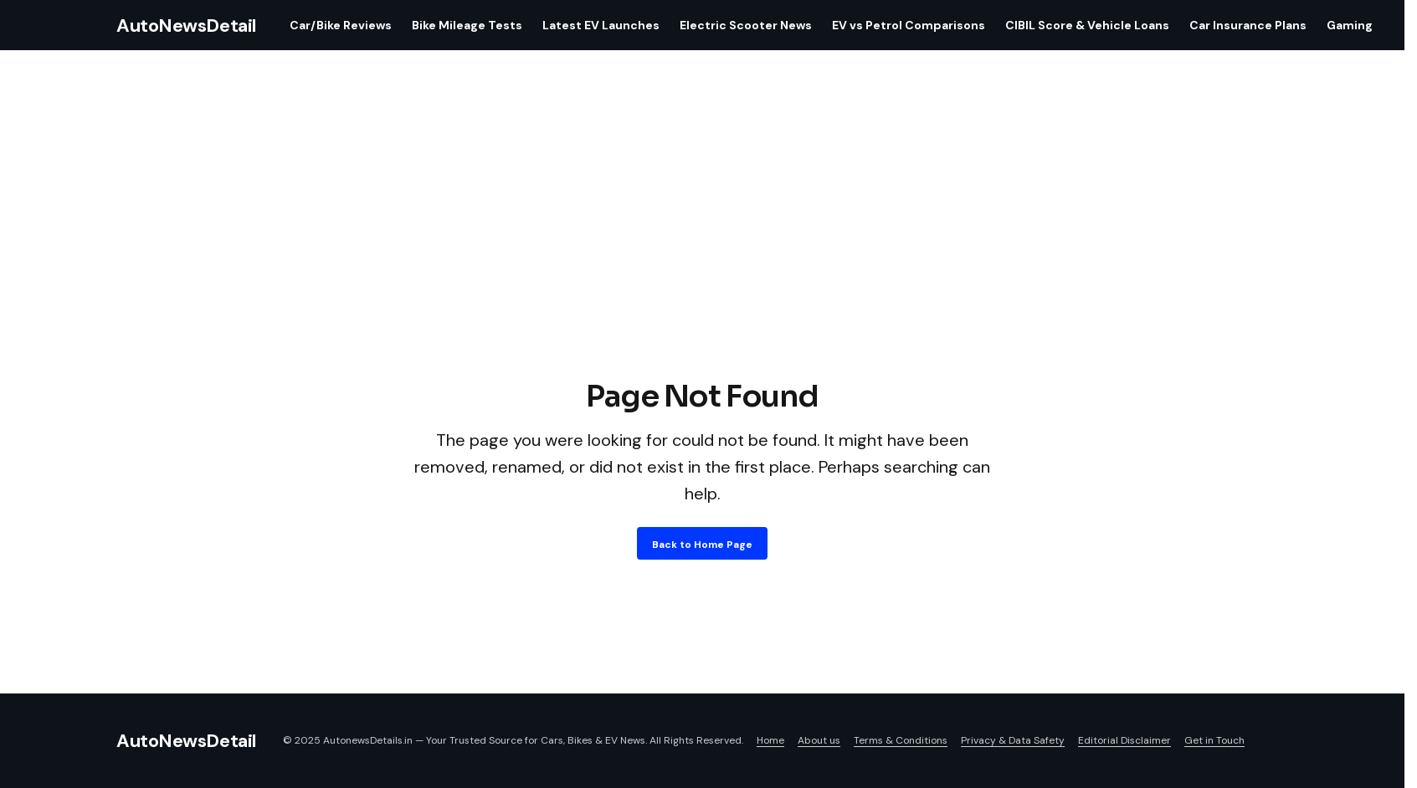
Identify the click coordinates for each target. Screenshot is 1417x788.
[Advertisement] (702, 249)
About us (819, 740)
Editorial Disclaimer (1124, 740)
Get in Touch (1214, 740)
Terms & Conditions (900, 740)
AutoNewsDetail (186, 25)
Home (770, 740)
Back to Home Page (702, 544)
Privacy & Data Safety (1013, 740)
